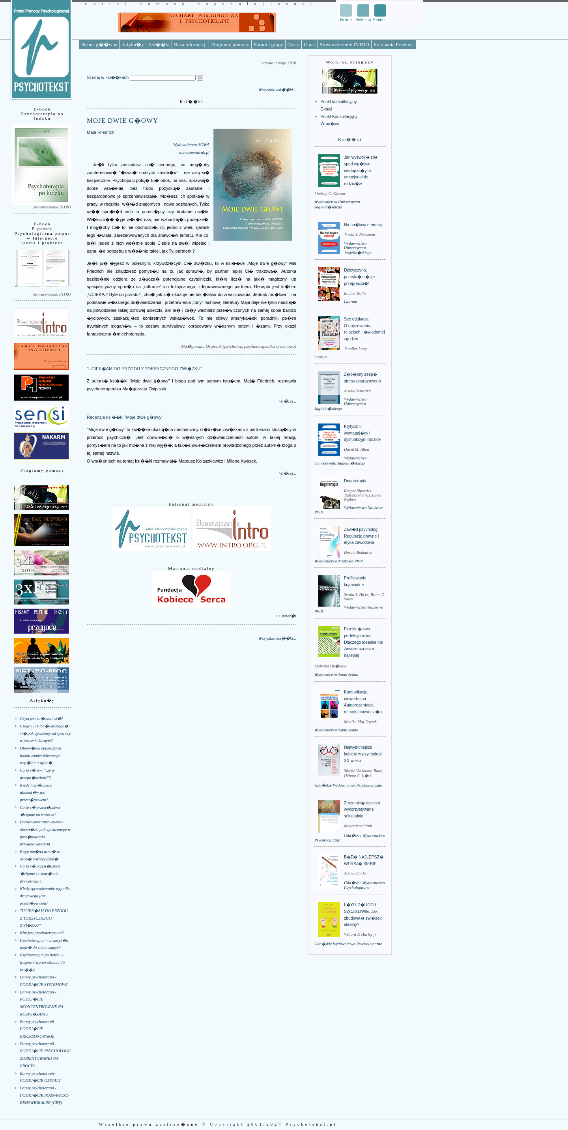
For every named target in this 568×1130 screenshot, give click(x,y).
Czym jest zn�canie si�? (41, 718)
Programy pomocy (230, 44)
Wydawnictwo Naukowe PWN (338, 561)
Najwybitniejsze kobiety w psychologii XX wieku (363, 754)
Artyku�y (132, 44)
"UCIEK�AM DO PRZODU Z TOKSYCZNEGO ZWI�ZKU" (44, 918)
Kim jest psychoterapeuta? (42, 933)
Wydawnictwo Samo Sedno (336, 675)
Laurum (350, 302)
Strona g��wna (99, 44)
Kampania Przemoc (394, 44)
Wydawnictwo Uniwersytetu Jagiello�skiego (358, 248)
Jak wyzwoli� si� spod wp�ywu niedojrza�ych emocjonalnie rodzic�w (360, 170)
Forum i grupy (268, 44)
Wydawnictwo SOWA (191, 144)
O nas (310, 44)
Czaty (293, 44)
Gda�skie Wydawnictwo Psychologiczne (348, 785)
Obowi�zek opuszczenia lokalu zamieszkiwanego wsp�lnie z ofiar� (40, 755)
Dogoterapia (355, 481)
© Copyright (223, 1124)
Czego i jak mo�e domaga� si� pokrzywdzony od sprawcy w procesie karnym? (45, 733)
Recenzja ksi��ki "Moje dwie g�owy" (125, 417)
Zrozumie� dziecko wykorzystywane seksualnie (362, 809)
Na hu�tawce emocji (363, 225)
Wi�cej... (287, 401)
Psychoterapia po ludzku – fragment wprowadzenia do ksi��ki (42, 962)
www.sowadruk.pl (194, 152)
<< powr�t (285, 615)
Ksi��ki (159, 44)
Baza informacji (190, 44)
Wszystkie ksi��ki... (277, 89)
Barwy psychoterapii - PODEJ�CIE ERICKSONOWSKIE (38, 1028)
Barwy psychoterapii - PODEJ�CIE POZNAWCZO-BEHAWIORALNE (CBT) (45, 1095)
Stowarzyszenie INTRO (344, 44)
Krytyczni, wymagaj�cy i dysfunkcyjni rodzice (362, 433)
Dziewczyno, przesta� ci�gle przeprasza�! (359, 276)
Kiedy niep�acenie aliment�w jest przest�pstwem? (36, 792)
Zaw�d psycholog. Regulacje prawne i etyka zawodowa (361, 536)
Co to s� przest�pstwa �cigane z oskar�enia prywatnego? (40, 873)
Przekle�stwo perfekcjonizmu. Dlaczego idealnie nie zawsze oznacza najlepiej (363, 642)
